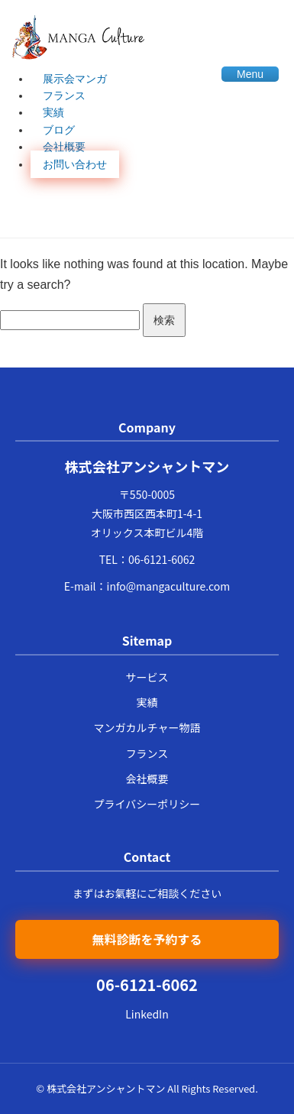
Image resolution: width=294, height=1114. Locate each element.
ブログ (59, 130)
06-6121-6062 (161, 559)
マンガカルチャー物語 (147, 727)
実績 (53, 112)
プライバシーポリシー (147, 803)
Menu (250, 74)
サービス (147, 677)
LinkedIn (146, 1014)
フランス (64, 95)
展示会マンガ (75, 79)
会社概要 (64, 147)
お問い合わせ (75, 164)
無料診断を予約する (147, 939)
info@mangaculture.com (169, 586)
